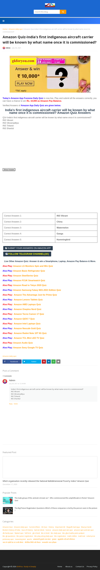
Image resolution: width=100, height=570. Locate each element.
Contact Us (80, 566)
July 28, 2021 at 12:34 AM (17, 383)
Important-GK (60, 527)
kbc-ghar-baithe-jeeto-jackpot (73, 533)
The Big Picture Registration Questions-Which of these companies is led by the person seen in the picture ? (56, 509)
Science (48, 530)
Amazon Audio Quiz (23, 343)
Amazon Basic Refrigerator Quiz (29, 271)
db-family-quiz (8, 533)
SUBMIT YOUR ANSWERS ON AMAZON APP (29, 248)
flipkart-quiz (19, 533)
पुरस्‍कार (54, 539)
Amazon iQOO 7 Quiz (24, 319)
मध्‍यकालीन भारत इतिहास (49, 542)
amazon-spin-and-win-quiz (84, 530)
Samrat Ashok (39, 530)
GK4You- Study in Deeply (26, 566)
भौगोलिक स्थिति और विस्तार (33, 542)
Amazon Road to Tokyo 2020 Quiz (29, 285)
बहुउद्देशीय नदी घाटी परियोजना (66, 539)
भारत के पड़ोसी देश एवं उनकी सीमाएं (13, 542)
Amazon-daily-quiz (16, 29)
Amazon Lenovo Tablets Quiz (28, 300)
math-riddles (72, 536)
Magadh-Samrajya (73, 527)
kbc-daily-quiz (56, 533)
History (51, 527)
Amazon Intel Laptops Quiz (27, 324)
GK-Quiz (44, 527)
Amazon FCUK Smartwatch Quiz (29, 280)
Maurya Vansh (86, 527)
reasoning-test (20, 539)
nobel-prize (90, 536)
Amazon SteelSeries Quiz (25, 276)
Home (5, 29)
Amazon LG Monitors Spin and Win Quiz (33, 266)
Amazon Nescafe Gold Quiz (27, 328)
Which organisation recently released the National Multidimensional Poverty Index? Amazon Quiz (46, 481)
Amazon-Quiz (8, 527)
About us (68, 566)
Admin (8, 48)
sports (29, 539)
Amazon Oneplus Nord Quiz (27, 309)
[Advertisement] (50, 150)
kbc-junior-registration (25, 536)
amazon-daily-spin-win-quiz (62, 530)
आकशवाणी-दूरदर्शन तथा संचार (42, 539)
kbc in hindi (45, 533)
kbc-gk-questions (9, 536)
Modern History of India (11, 530)
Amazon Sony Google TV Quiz (28, 348)
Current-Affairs (34, 527)
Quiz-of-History (27, 530)
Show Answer (9, 170)
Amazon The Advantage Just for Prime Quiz (35, 295)
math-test (81, 536)
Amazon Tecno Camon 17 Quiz (29, 314)
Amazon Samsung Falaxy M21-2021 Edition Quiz (37, 290)
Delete (16, 404)
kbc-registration (60, 536)
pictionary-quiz (8, 539)
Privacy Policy (92, 566)
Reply (10, 404)
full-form (28, 533)
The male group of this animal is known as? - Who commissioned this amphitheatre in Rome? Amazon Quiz (54, 499)
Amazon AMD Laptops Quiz (27, 304)
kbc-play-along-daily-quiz (43, 536)
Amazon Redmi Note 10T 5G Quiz (30, 333)
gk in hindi (36, 533)
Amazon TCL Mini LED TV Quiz (29, 338)
